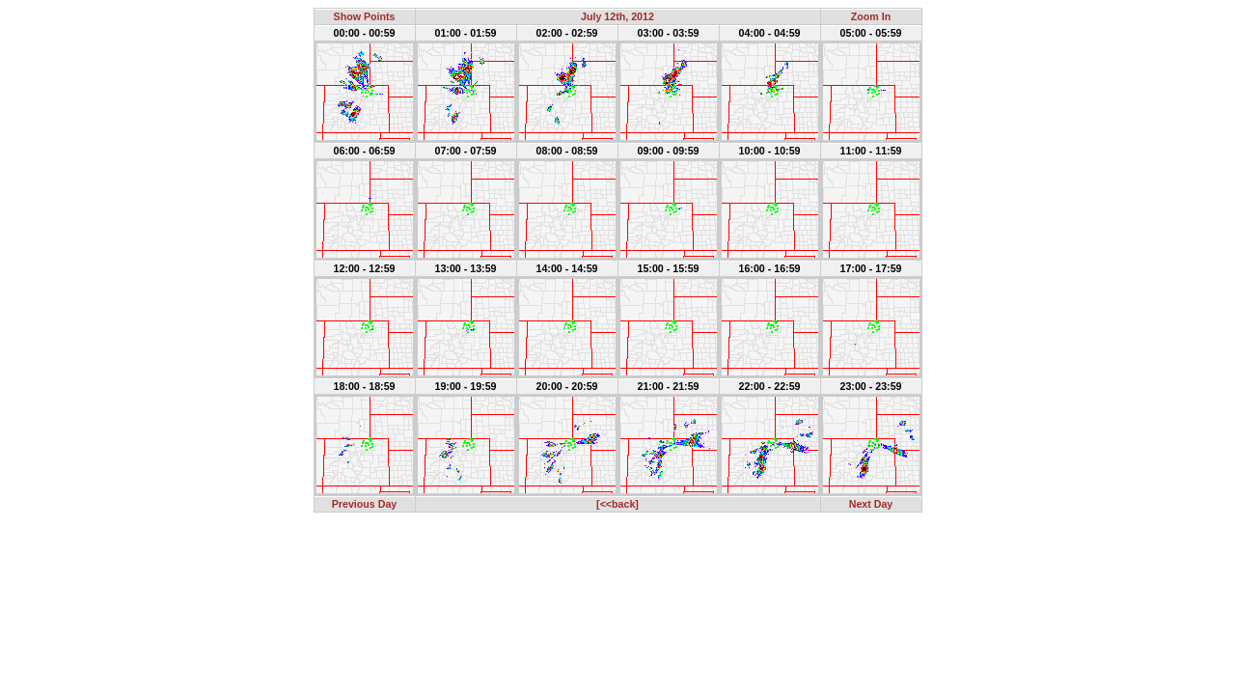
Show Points (365, 16)
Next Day (871, 504)
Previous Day (365, 504)
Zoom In (871, 16)
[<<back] (617, 504)
